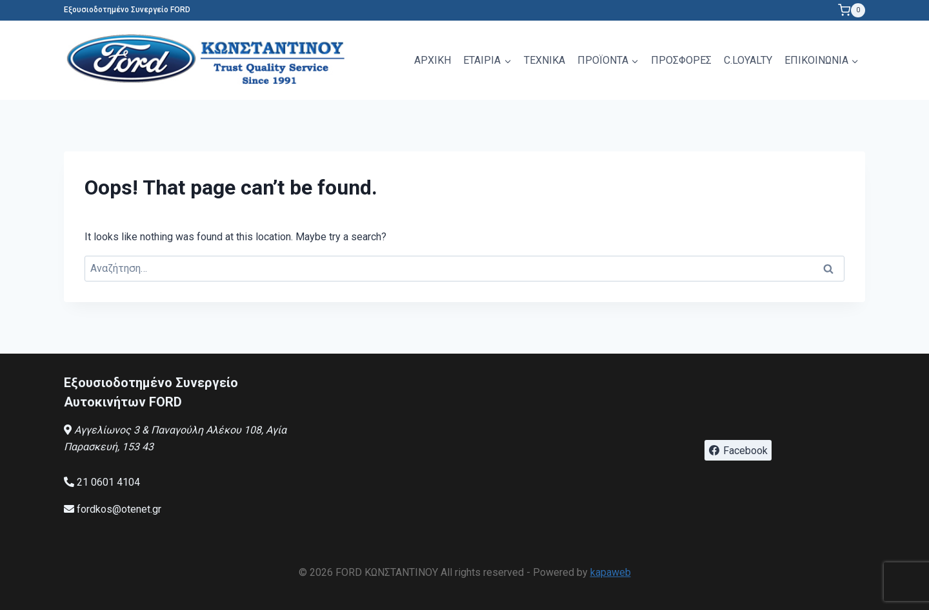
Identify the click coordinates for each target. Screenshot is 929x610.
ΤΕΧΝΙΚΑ (544, 60)
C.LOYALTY (748, 60)
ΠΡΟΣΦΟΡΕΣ (681, 60)
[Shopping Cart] (851, 10)
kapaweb (610, 572)
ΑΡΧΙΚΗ (432, 60)
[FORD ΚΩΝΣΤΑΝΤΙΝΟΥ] (209, 60)
